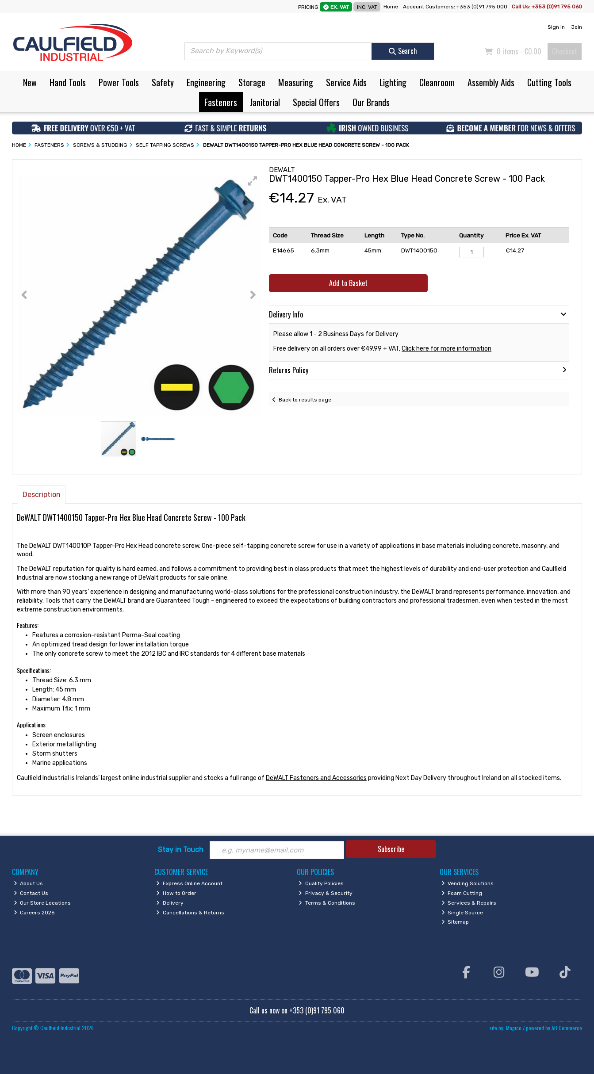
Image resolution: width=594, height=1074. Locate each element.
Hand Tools (68, 82)
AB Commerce (567, 1028)
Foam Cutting (462, 893)
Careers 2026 (34, 913)
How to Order (176, 893)
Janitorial (265, 102)
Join (576, 27)
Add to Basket (348, 283)
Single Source (462, 913)
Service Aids (346, 82)
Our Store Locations (42, 903)
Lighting (392, 82)
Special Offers (316, 102)
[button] (252, 181)
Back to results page (305, 400)
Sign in (556, 27)
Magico (513, 1028)
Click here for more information (446, 348)
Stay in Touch (180, 849)
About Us (28, 883)
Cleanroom (437, 82)
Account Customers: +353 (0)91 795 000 (456, 7)
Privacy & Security (326, 893)
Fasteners (220, 102)
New (30, 82)
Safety (163, 82)
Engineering (206, 82)
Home (390, 7)
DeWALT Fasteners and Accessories (316, 778)
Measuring (295, 82)
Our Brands (371, 102)
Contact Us (31, 893)
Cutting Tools (549, 82)
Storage (251, 82)
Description (42, 494)
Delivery (170, 903)
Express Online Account (189, 883)
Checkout (564, 51)
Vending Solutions (467, 883)
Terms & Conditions (327, 903)
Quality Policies (321, 883)
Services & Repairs (469, 903)
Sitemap (455, 922)
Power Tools (119, 82)
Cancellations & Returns (190, 913)
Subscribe (391, 849)
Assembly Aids (491, 82)
